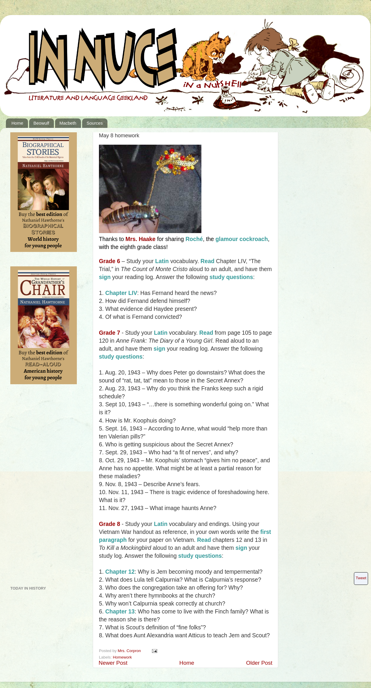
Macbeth (68, 123)
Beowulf (41, 123)
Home (17, 123)
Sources (95, 123)
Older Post (259, 663)
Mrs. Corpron (130, 651)
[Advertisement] (33, 487)
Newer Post (113, 663)
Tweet (361, 578)
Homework (122, 657)
